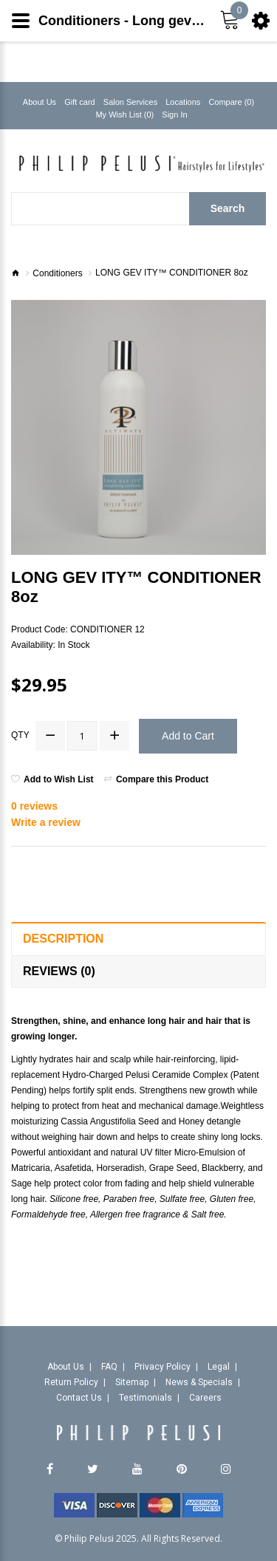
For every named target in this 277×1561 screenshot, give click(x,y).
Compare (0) (231, 102)
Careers (205, 1398)
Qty (20, 735)
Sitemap (131, 1382)
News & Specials (199, 1382)
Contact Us (79, 1398)
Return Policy (71, 1382)
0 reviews (34, 806)
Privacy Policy (162, 1367)
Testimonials (145, 1398)
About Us (65, 1367)
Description (63, 938)
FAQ (109, 1367)
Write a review (46, 822)
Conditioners (57, 273)
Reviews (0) (59, 971)
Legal (219, 1367)
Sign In (174, 114)
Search (228, 208)
